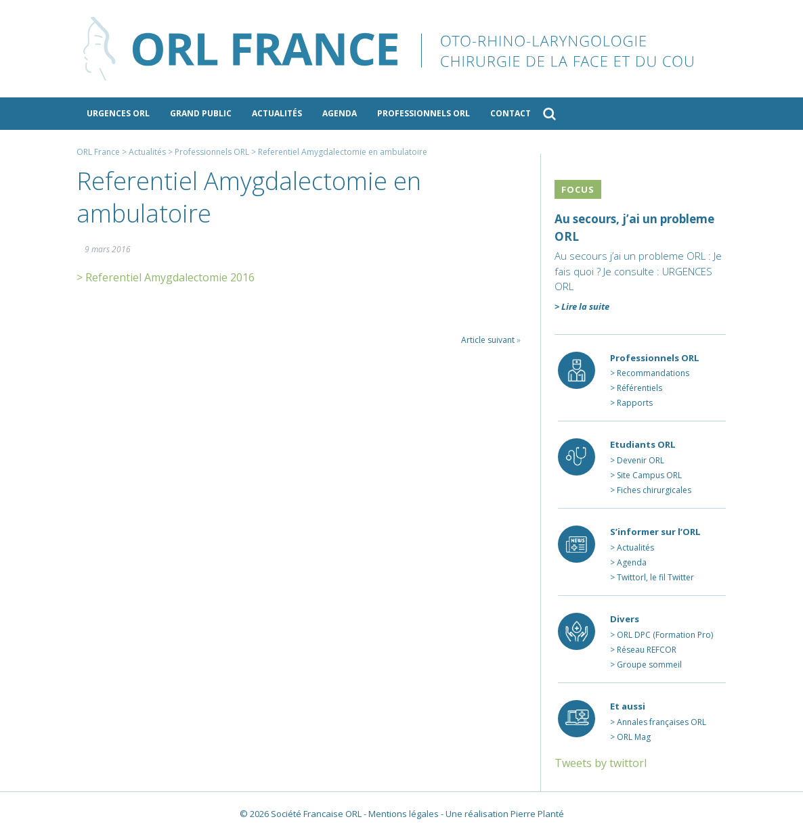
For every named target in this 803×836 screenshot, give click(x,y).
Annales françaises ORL (661, 722)
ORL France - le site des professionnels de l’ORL (401, 48)
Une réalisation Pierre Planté (505, 814)
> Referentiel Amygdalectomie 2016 (166, 277)
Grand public (201, 113)
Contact (510, 113)
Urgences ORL (118, 113)
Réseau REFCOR (646, 649)
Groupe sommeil (649, 664)
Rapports (635, 403)
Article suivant (488, 340)
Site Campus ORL (649, 475)
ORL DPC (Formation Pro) (665, 635)
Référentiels (639, 388)
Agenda (339, 113)
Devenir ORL (640, 460)
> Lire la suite (582, 306)
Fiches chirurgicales (654, 490)
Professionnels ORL (423, 113)
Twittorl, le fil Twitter (655, 577)
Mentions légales (403, 814)
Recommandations (653, 373)
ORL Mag (634, 737)
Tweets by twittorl (601, 763)
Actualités (277, 113)
